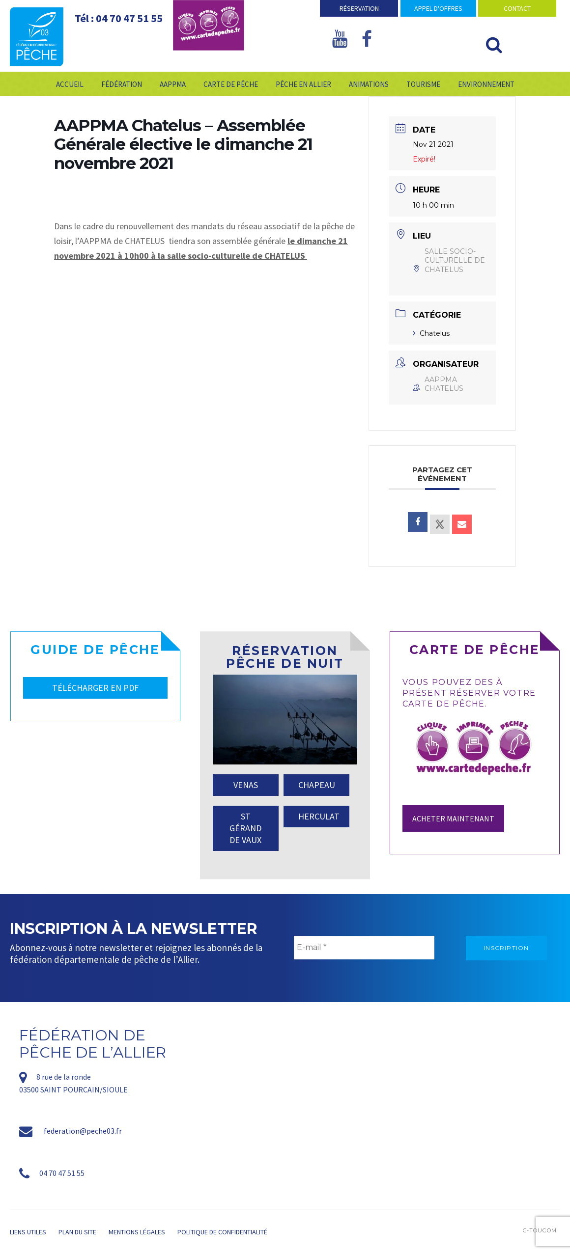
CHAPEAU (316, 784)
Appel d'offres (438, 8)
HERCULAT (319, 816)
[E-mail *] (364, 947)
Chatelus (431, 333)
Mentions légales (137, 1231)
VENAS (245, 784)
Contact (517, 8)
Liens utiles (28, 1231)
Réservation (359, 8)
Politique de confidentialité (222, 1231)
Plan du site (77, 1231)
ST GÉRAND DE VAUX (245, 828)
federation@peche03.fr (83, 1131)
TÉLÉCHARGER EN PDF (95, 687)
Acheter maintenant (453, 818)
